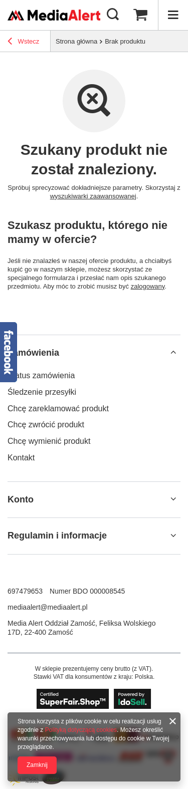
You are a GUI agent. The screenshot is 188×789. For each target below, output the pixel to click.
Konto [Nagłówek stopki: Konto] (21, 499)
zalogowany (148, 286)
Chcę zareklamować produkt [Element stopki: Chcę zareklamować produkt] (58, 408)
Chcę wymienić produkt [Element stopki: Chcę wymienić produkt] (49, 441)
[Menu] (173, 15)
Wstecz (23, 43)
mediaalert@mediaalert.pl (48, 607)
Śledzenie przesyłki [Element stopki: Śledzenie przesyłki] (42, 392)
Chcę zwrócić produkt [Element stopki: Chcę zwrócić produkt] (46, 424)
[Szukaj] (112, 15)
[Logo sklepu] (54, 15)
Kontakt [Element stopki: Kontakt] (21, 457)
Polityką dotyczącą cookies (81, 729)
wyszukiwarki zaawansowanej (93, 196)
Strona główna (76, 41)
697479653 (25, 591)
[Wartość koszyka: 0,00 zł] (140, 15)
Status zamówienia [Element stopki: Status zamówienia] (41, 375)
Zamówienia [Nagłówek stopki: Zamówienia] (33, 353)
